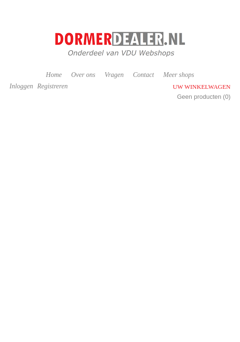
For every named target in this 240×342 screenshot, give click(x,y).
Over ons (83, 74)
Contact (143, 74)
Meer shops (178, 74)
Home (54, 74)
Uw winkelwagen (202, 86)
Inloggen (21, 86)
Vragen (113, 74)
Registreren (52, 86)
